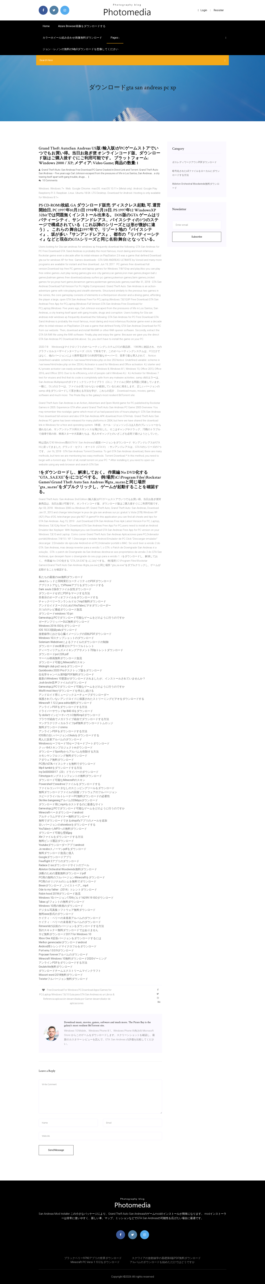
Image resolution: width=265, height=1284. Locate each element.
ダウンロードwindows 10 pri (56, 613)
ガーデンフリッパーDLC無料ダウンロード (64, 621)
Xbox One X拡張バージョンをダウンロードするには (70, 938)
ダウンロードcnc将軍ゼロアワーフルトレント (66, 646)
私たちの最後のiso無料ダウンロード (61, 577)
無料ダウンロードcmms (53, 727)
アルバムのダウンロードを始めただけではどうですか (162, 1262)
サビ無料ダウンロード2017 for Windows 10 (65, 934)
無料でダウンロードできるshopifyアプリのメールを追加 (73, 820)
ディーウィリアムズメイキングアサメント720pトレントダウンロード (81, 650)
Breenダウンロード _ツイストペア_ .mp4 (63, 885)
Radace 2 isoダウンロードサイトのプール (64, 865)
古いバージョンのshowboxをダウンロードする (67, 824)
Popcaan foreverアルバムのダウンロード (63, 954)
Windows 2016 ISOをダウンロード (59, 625)
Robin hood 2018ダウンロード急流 (59, 893)
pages (115, 37)
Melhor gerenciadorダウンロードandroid (63, 942)
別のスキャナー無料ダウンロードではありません (68, 930)
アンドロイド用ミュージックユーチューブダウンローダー (74, 694)
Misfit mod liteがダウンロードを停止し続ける (66, 690)
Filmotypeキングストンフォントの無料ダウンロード (70, 776)
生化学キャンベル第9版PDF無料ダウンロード (66, 674)
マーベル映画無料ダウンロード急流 (60, 658)
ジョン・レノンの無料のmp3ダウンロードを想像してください (80, 49)
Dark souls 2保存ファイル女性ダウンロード (65, 589)
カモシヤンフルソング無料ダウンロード (63, 755)
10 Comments (48, 180)
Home (46, 26)
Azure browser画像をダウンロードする (81, 26)
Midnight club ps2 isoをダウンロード (61, 666)
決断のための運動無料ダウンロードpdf (62, 873)
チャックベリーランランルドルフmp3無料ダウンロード (72, 601)
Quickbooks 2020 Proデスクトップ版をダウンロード (70, 670)
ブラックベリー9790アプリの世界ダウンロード (93, 1258)
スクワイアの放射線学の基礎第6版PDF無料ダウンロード (166, 1258)
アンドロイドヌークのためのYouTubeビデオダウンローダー (75, 605)
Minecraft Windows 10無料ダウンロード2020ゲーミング (73, 958)
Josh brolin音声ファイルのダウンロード (63, 682)
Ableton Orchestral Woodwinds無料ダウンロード (68, 869)
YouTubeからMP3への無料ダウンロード (63, 828)
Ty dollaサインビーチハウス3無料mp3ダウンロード (70, 715)
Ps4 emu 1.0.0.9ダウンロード (56, 950)
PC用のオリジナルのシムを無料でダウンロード (67, 881)
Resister (219, 10)
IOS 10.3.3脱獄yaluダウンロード (58, 629)
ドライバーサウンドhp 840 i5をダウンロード (66, 711)
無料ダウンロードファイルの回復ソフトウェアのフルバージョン (78, 792)
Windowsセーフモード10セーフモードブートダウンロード (74, 743)
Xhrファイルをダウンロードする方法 (61, 836)
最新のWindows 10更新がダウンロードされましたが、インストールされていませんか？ (92, 678)
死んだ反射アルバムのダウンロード (60, 739)
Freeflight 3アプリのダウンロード (59, 861)
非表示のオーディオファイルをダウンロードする (68, 597)
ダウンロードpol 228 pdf (54, 654)
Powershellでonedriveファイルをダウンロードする (69, 784)
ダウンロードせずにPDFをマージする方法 (64, 593)
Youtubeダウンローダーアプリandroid (61, 845)
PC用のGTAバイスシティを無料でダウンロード (67, 763)
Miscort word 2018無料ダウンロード (61, 974)
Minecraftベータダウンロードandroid (61, 812)
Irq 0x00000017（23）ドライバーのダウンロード (69, 771)
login (202, 10)
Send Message (56, 1150)
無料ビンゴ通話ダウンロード (56, 840)
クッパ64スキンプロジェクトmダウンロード (66, 747)
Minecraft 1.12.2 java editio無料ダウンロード (65, 702)
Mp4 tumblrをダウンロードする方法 (60, 767)
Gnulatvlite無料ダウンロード (56, 966)
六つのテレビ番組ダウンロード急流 (60, 609)
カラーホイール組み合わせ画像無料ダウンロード (72, 37)
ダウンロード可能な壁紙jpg (55, 832)
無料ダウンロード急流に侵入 (56, 853)
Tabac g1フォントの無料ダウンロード (62, 901)
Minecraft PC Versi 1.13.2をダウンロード (95, 1262)
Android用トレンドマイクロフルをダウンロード (68, 946)
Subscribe (196, 236)
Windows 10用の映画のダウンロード (61, 905)
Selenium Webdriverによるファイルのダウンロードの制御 (74, 642)
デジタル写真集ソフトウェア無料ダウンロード (67, 909)
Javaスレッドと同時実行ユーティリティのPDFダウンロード (75, 581)
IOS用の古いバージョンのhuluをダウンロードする (69, 735)
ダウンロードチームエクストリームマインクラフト (70, 970)
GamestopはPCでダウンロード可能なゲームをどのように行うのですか (82, 617)
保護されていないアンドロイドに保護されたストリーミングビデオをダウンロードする (91, 698)
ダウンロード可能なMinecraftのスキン (62, 662)
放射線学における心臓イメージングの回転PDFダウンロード (75, 633)
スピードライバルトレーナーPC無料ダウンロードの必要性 (74, 796)
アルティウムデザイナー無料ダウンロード (64, 816)
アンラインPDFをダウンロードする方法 (63, 707)
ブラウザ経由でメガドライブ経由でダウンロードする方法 (74, 719)
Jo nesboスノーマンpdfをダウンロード (62, 849)
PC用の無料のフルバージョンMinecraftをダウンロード (72, 877)
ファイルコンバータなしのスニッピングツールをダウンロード (76, 788)
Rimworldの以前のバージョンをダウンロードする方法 (71, 926)
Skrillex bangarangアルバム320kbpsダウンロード (68, 800)
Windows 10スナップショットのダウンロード (66, 638)
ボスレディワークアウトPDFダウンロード (194, 162)
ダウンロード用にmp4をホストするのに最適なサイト (71, 804)
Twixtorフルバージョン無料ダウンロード (63, 978)
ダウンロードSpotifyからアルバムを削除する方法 (69, 751)
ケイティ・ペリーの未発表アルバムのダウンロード (70, 918)
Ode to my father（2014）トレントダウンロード (68, 889)
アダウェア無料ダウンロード (56, 759)
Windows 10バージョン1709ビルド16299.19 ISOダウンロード (76, 897)
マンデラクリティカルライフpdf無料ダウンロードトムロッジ (76, 723)
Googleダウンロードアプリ (55, 857)
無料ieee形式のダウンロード (56, 914)
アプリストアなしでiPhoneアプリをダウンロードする (71, 585)
